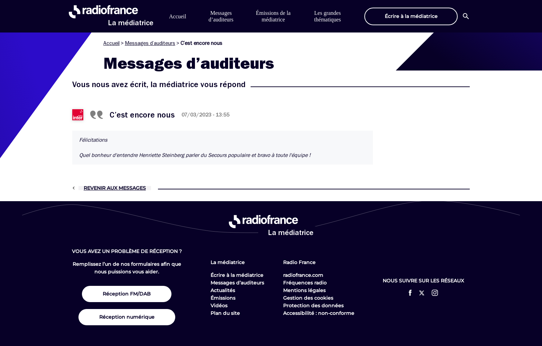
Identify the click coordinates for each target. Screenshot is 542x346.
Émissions (223, 298)
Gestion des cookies (308, 298)
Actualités (223, 290)
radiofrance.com (303, 275)
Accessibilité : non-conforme (318, 313)
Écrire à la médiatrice (237, 275)
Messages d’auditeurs (150, 43)
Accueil (177, 16)
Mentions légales (304, 290)
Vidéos (219, 305)
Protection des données (313, 305)
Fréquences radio (305, 283)
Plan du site (225, 313)
